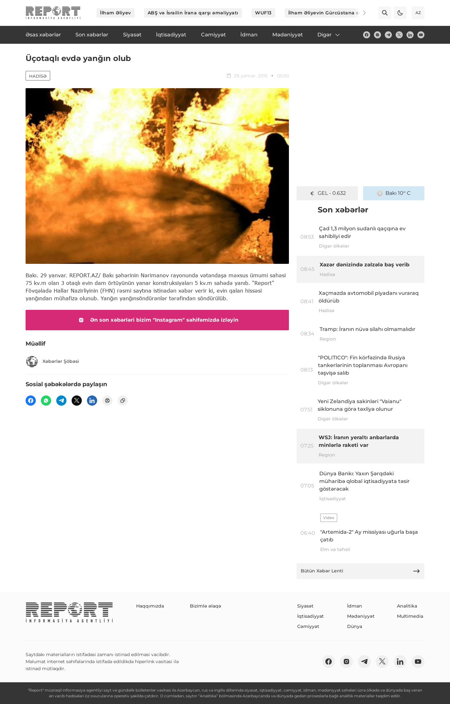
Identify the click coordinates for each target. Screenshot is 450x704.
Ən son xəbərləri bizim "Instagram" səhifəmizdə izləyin (157, 320)
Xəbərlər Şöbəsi (52, 361)
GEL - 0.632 (327, 193)
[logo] (53, 12)
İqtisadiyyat (310, 616)
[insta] (377, 34)
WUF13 (263, 13)
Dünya (354, 626)
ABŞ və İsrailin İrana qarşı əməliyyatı (193, 13)
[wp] (46, 400)
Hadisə (38, 76)
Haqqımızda (150, 606)
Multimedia (410, 616)
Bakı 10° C (394, 193)
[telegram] (388, 34)
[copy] (123, 400)
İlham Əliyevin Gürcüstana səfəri (329, 13)
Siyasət (305, 606)
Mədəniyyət (361, 616)
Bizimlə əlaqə (205, 606)
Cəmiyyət (308, 626)
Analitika (407, 606)
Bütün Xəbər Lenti (360, 571)
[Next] (360, 13)
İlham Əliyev (115, 13)
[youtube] (420, 34)
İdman (354, 606)
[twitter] (399, 34)
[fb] (366, 34)
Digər (329, 35)
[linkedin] (410, 34)
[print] (107, 400)
